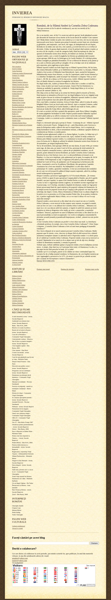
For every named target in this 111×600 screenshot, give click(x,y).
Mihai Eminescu (17, 168)
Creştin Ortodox (17, 213)
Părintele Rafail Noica (19, 123)
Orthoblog (15, 161)
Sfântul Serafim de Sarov (20, 84)
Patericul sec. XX (18, 147)
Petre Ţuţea (16, 138)
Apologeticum (16, 249)
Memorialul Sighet (18, 170)
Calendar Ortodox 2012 (19, 231)
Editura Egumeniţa (18, 287)
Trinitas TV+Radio (18, 75)
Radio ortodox (16, 116)
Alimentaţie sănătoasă (19, 253)
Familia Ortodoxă (18, 192)
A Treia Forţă (16, 264)
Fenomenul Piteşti (18, 190)
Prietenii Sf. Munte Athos (20, 134)
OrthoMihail (16, 159)
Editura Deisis (16, 294)
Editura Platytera (17, 291)
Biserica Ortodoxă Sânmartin (21, 237)
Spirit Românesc (17, 80)
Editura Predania (17, 305)
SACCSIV (15, 96)
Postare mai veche (92, 269)
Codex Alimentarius (18, 219)
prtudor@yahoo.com (20, 558)
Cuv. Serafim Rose (18, 206)
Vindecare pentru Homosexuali (22, 73)
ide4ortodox (16, 177)
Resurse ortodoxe (17, 109)
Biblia (14, 242)
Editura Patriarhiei (18, 303)
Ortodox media (17, 154)
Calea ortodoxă (17, 233)
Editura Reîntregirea (18, 280)
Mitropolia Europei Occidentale (22, 165)
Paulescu (15, 141)
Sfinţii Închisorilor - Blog (20, 87)
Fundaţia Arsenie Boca (19, 181)
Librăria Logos (17, 283)
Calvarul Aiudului (18, 228)
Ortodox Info (16, 156)
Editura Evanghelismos (19, 296)
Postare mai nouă (43, 269)
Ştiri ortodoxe (16, 66)
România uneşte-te (18, 105)
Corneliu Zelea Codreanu (20, 217)
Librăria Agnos (17, 298)
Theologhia (16, 78)
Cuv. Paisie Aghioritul (19, 208)
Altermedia (15, 251)
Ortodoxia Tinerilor (18, 152)
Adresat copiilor (17, 262)
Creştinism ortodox (18, 210)
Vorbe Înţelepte (17, 71)
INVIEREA (22, 13)
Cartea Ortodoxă (17, 226)
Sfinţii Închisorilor (18, 89)
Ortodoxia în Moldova (19, 150)
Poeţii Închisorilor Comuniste (21, 136)
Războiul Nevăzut (18, 100)
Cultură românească (18, 526)
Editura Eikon (16, 278)
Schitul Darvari (17, 93)
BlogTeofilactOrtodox (19, 235)
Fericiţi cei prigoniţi (18, 186)
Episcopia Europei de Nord (21, 197)
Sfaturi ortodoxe (17, 91)
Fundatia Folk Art (18, 183)
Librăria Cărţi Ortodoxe (19, 289)
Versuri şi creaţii (17, 528)
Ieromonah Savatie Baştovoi (21, 174)
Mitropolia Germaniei (19, 163)
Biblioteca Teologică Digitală (21, 240)
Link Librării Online (18, 285)
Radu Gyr (15, 114)
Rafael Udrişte (17, 111)
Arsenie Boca (16, 246)
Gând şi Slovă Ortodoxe (20, 179)
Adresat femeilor (17, 260)
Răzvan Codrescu (18, 98)
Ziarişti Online (17, 69)
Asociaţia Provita (17, 244)
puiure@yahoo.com (19, 560)
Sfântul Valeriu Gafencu (20, 82)
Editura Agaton (17, 276)
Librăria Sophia (17, 301)
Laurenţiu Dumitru (18, 172)
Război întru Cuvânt (18, 102)
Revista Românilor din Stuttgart (22, 107)
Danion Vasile (16, 204)
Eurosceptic (16, 195)
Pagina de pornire (67, 269)
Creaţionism (16, 215)
